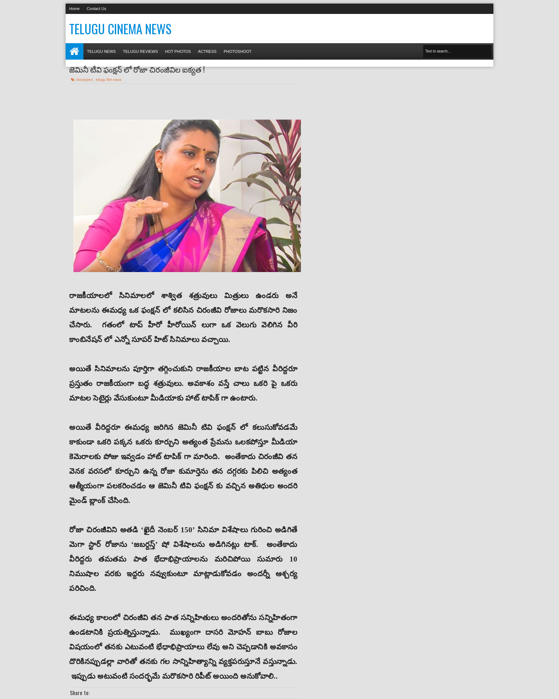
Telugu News (101, 51)
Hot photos (178, 51)
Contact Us (96, 8)
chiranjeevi (85, 80)
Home (74, 8)
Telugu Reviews (140, 51)
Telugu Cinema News (120, 28)
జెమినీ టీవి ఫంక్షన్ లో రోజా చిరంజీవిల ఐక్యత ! (137, 69)
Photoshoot (237, 51)
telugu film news (109, 80)
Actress (207, 51)
